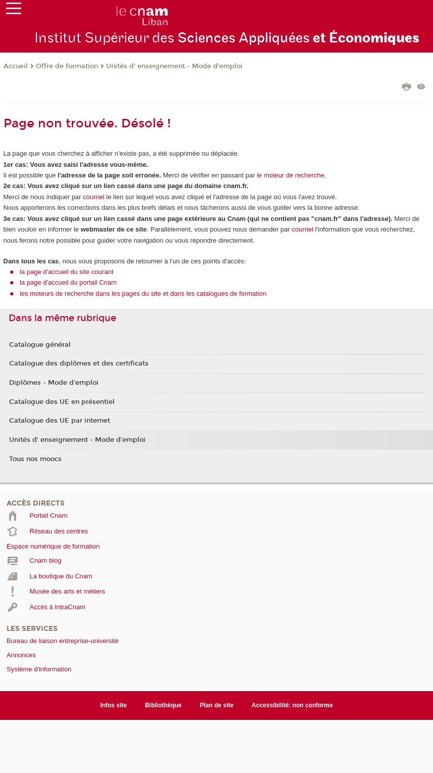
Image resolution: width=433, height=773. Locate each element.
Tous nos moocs (35, 459)
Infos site (113, 705)
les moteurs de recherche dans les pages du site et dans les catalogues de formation (143, 293)
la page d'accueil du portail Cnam (68, 282)
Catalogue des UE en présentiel (62, 402)
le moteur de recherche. (290, 175)
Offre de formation (67, 66)
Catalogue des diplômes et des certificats (79, 363)
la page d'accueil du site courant (66, 272)
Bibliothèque (163, 705)
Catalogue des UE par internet (59, 421)
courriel (94, 197)
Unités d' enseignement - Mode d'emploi (174, 66)
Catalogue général (40, 345)
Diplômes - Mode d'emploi (54, 383)
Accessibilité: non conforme (292, 705)
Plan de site (217, 705)
